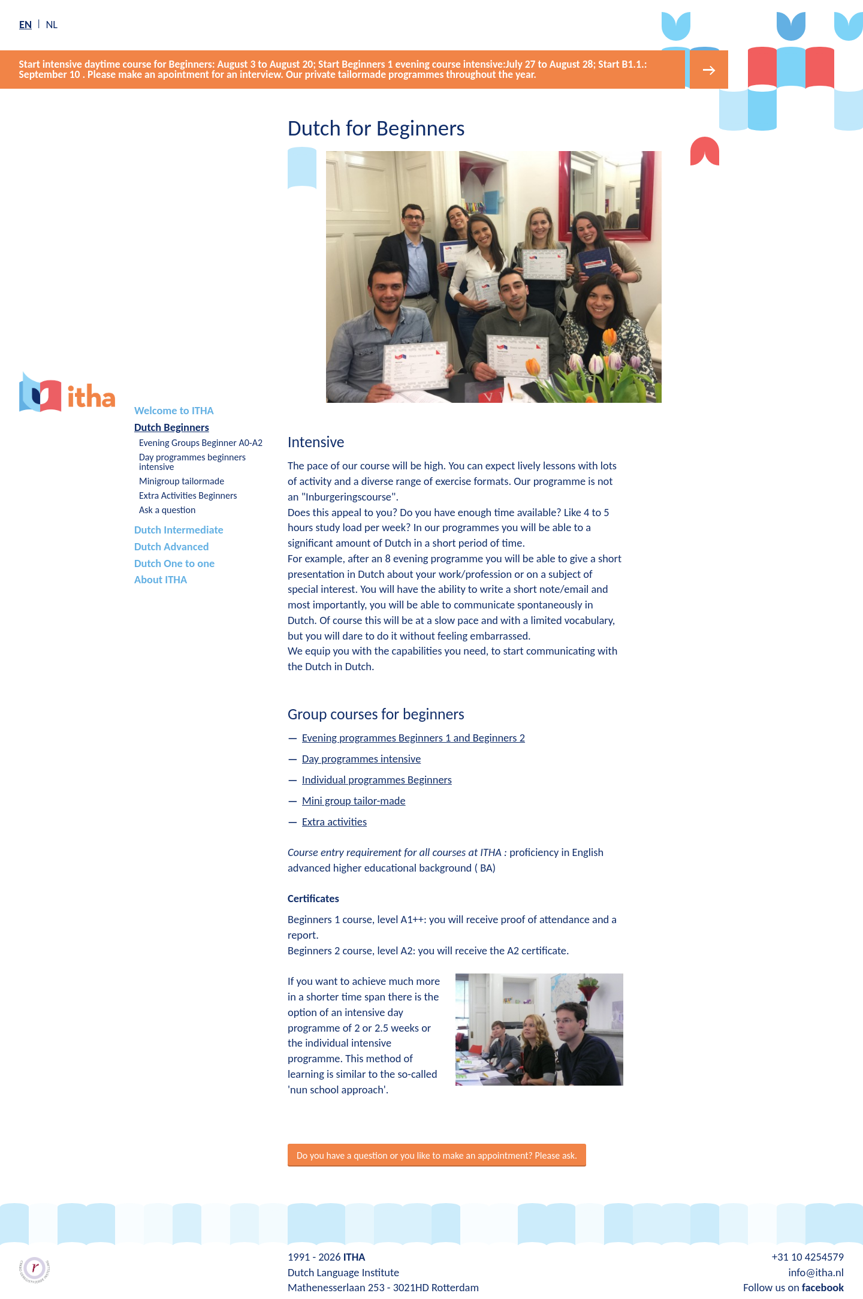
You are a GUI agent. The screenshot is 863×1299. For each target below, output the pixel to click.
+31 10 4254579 (808, 1255)
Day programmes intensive (361, 757)
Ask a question (167, 508)
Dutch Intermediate (179, 528)
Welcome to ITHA (174, 409)
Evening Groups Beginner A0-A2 (200, 441)
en (25, 24)
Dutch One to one (174, 561)
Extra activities (334, 820)
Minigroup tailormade (181, 480)
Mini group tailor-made (354, 799)
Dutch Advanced (171, 545)
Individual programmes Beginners (377, 778)
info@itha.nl (816, 1271)
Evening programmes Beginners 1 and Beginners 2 (413, 736)
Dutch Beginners (171, 426)
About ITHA (160, 578)
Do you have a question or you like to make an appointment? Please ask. (437, 1154)
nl (52, 24)
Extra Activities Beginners (188, 494)
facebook (823, 1286)
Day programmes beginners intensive (192, 460)
